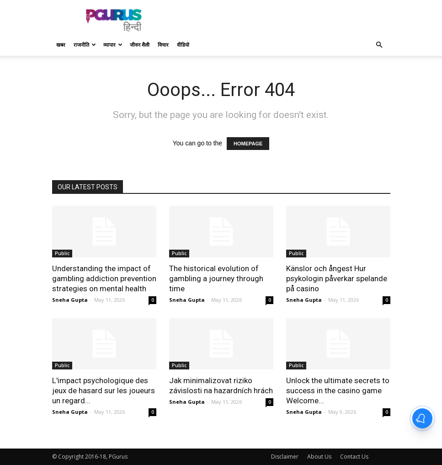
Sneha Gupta (70, 299)
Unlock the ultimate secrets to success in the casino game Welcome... (337, 390)
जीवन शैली (139, 44)
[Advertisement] (283, 20)
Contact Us (354, 456)
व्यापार (112, 44)
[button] (379, 45)
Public (62, 253)
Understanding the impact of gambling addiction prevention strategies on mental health (104, 278)
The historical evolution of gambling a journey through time (216, 278)
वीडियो (183, 44)
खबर (60, 44)
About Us (319, 456)
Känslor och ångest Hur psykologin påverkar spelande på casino (336, 278)
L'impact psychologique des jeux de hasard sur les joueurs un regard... (103, 390)
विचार (163, 44)
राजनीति (85, 44)
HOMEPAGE (248, 143)
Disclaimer (284, 456)
